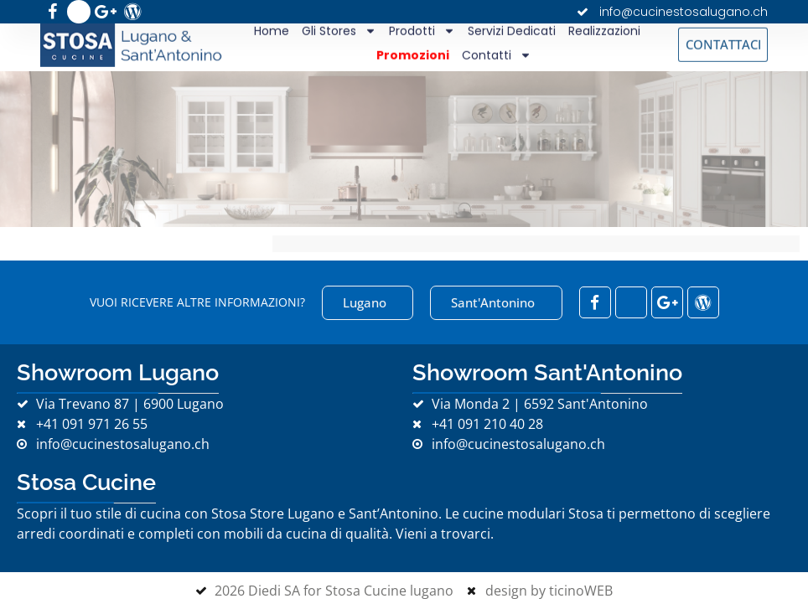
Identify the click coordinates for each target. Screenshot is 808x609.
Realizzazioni (604, 28)
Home (271, 28)
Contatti (496, 52)
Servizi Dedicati (512, 28)
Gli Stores (339, 28)
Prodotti (422, 28)
